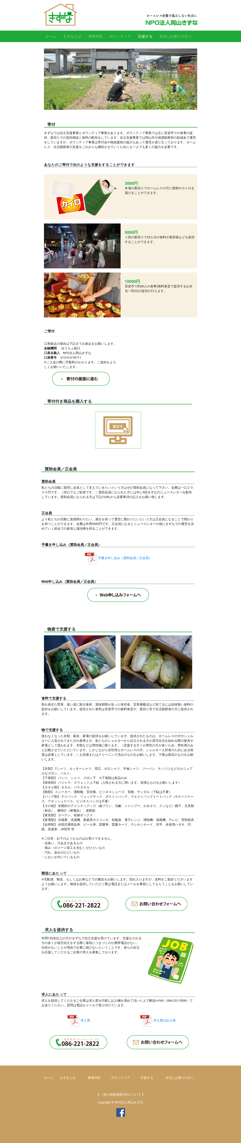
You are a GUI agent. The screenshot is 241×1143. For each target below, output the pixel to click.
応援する (146, 36)
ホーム (50, 36)
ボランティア (120, 36)
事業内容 (95, 36)
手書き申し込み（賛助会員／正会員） (118, 558)
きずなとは (72, 36)
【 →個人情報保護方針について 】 (120, 1094)
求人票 (78, 1020)
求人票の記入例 (158, 1020)
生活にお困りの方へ (175, 36)
